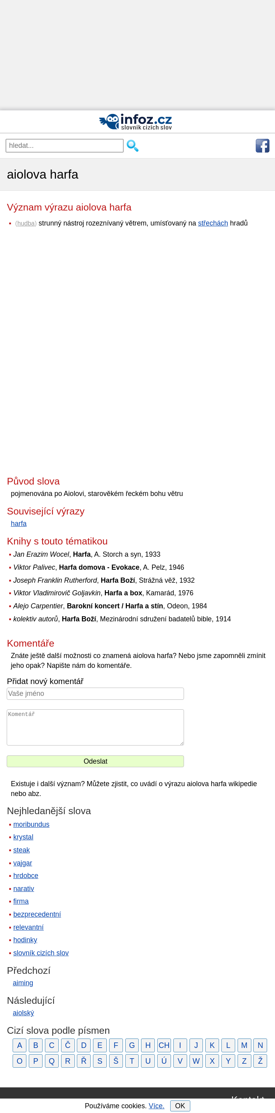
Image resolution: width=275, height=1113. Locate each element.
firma (21, 901)
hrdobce (26, 876)
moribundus (31, 824)
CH (164, 1045)
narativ (23, 889)
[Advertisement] (137, 55)
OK (180, 1106)
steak (21, 850)
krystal (23, 837)
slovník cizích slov (41, 953)
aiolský (23, 1013)
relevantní (28, 927)
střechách (213, 223)
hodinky (25, 940)
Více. (156, 1106)
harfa (18, 524)
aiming (23, 983)
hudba (26, 223)
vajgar (22, 863)
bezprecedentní (37, 914)
